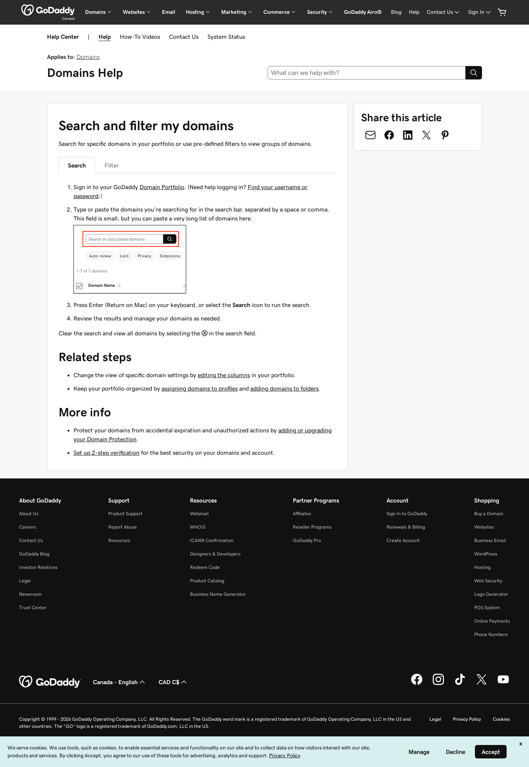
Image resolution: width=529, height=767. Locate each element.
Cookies (501, 719)
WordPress (485, 553)
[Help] (414, 12)
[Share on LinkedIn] (407, 135)
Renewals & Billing (405, 527)
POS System (487, 607)
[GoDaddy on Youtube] (503, 684)
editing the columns (224, 375)
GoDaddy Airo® (363, 12)
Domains (88, 57)
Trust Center (33, 607)
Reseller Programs (312, 527)
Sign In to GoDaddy (406, 513)
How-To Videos (140, 37)
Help (104, 37)
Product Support (125, 513)
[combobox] (367, 72)
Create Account (403, 540)
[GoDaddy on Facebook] (416, 684)
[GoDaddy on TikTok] (460, 684)
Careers (27, 527)
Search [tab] (77, 165)
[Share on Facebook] (389, 135)
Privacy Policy (467, 719)
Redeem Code (205, 567)
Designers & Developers (215, 553)
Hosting (482, 567)
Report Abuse (122, 527)
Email (168, 12)
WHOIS (198, 527)
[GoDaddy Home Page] (50, 682)
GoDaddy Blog (34, 553)
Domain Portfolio (162, 187)
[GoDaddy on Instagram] (438, 684)
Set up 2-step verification (106, 452)
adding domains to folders (284, 388)
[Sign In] (480, 12)
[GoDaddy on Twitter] (481, 684)
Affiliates (302, 513)
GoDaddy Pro (307, 540)
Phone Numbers (491, 634)
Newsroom (30, 594)
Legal (25, 580)
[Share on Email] (370, 135)
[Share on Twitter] (426, 135)
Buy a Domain (488, 513)
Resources (119, 540)
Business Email (490, 540)
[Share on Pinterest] (445, 135)
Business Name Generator (218, 594)
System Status (226, 37)
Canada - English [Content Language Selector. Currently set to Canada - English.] (120, 681)
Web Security (488, 580)
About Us (28, 513)
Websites (484, 527)
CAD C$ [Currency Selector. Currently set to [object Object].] (173, 681)
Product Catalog (207, 580)
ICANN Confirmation (212, 540)
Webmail (199, 513)
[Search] (474, 72)
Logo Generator (491, 594)
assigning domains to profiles (200, 388)
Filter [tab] (111, 165)
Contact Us (183, 37)
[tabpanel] (197, 260)
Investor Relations (38, 567)
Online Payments (492, 621)
